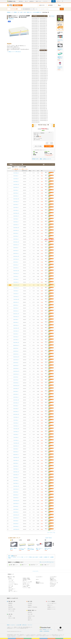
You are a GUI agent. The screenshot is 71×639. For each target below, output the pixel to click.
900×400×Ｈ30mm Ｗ (35, 60)
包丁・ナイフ (10, 557)
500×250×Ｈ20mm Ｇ (43, 28)
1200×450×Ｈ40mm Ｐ (43, 115)
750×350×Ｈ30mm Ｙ (43, 93)
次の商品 (54, 125)
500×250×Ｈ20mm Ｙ (43, 26)
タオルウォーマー (11, 581)
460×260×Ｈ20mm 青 (43, 25)
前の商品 (32, 125)
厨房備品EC (30, 605)
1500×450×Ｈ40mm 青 (16, 529)
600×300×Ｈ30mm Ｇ (35, 83)
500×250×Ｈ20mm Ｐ (35, 28)
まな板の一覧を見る (48, 537)
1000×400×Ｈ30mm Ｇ (43, 70)
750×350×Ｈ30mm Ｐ (35, 95)
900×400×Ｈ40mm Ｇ (43, 103)
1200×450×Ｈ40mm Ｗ (43, 113)
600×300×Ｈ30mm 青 (43, 83)
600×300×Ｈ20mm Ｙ (43, 35)
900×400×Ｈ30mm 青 (35, 63)
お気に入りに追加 (38, 146)
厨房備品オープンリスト (40, 583)
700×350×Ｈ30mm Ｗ (43, 88)
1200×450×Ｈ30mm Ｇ (35, 75)
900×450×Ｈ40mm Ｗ (43, 105)
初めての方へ (42, 5)
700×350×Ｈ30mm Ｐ (43, 90)
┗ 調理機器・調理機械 (26, 578)
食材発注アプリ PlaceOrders (32, 607)
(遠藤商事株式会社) (11, 18)
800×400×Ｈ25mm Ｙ (35, 56)
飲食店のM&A (10, 607)
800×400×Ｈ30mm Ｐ (43, 98)
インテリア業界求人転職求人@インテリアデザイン (56, 634)
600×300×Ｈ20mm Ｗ (35, 35)
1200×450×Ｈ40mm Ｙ (35, 115)
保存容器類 (10, 590)
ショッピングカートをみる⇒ (49, 164)
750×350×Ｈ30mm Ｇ (43, 95)
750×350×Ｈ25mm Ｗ (35, 51)
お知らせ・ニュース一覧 (54, 582)
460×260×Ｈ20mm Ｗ (43, 21)
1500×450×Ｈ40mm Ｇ (43, 120)
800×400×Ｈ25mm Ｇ (35, 58)
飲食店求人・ (44, 634)
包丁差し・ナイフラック (17, 557)
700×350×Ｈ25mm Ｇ (35, 50)
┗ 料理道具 (10, 578)
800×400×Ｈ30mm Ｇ (35, 100)
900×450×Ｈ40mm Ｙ (16, 477)
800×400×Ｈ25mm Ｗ (43, 55)
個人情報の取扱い (46, 631)
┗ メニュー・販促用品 (26, 585)
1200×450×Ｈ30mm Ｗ (43, 71)
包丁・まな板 (20, 12)
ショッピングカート (39, 576)
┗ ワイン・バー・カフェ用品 (27, 581)
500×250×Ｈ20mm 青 (35, 30)
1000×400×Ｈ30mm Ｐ (35, 70)
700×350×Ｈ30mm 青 (16, 428)
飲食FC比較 (30, 612)
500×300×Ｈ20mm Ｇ (35, 33)
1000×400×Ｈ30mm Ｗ (35, 68)
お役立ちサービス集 (31, 616)
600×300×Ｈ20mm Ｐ (35, 36)
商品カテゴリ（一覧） (11, 576)
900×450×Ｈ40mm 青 (43, 108)
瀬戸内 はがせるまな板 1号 (48, 549)
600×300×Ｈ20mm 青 (35, 38)
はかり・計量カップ (12, 588)
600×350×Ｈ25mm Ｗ (35, 43)
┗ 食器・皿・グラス (25, 584)
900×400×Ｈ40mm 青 (35, 105)
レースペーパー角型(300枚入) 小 (60, 49)
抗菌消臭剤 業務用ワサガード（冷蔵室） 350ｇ (60, 57)
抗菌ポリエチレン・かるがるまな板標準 (30, 549)
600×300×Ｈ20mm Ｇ (43, 36)
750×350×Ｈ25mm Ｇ (43, 53)
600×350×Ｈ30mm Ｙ (43, 85)
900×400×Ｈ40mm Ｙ (16, 463)
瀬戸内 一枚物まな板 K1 (13, 549)
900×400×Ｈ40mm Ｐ (35, 103)
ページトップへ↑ (35, 571)
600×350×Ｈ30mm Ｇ (16, 411)
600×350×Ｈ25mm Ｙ (43, 43)
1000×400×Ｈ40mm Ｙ (43, 110)
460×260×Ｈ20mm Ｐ (43, 23)
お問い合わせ (52, 586)
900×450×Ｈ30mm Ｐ (43, 65)
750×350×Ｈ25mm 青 (35, 55)
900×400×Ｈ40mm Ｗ (16, 460)
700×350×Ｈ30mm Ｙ (35, 90)
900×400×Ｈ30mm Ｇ (16, 325)
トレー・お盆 (11, 580)
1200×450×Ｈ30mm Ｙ (35, 73)
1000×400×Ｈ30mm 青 (35, 71)
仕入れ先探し (30, 603)
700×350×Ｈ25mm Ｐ (43, 48)
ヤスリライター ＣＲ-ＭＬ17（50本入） (60, 40)
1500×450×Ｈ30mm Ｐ (35, 78)
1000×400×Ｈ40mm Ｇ (16, 497)
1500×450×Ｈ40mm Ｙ (43, 118)
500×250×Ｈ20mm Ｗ (35, 26)
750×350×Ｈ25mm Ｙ (43, 51)
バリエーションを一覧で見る (53, 16)
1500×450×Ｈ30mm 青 (35, 80)
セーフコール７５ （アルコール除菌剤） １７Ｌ (60, 67)
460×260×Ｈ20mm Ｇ (35, 25)
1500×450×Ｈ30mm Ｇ (43, 78)
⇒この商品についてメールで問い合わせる (14, 51)
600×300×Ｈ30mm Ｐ (16, 394)
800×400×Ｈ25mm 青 (43, 58)
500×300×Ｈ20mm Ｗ (43, 30)
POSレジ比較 (30, 614)
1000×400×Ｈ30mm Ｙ (43, 68)
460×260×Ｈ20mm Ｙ (35, 23)
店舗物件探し (10, 603)
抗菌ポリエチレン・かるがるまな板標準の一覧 (34, 12)
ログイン (37, 579)
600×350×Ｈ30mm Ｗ (35, 85)
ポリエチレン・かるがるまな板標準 (22, 549)
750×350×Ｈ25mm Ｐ (35, 53)
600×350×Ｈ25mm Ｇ (43, 45)
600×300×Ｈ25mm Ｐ (43, 40)
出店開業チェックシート (51, 607)
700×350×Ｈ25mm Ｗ (43, 46)
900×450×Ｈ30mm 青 (16, 342)
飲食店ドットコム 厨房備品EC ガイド (15, 562)
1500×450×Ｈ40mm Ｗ (35, 118)
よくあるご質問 (52, 585)
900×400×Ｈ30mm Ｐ (16, 322)
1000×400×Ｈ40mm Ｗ (35, 110)
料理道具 (15, 12)
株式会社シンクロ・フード (47, 629)
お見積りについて (53, 579)
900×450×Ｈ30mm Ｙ (35, 65)
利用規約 (41, 631)
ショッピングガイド (53, 576)
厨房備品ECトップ (9, 12)
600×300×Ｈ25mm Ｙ (35, 40)
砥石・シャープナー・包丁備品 (27, 557)
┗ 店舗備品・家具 (25, 586)
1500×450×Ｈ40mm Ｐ (35, 120)
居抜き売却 (10, 605)
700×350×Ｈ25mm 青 (43, 50)
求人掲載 (9, 616)
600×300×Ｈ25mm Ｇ (35, 41)
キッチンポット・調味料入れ (13, 584)
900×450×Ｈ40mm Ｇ (35, 108)
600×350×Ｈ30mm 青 (35, 88)
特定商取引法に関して (53, 580)
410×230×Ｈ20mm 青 (35, 21)
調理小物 (10, 587)
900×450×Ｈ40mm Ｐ (16, 480)
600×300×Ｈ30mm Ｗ (43, 80)
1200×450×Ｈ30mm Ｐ (43, 73)
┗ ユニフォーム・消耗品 (26, 587)
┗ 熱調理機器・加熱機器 (26, 579)
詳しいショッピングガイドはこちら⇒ (47, 562)
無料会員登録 (53, 1)
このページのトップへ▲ (51, 532)
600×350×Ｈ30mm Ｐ (16, 408)
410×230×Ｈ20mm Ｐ (35, 20)
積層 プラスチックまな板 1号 (39, 549)
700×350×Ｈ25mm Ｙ (35, 48)
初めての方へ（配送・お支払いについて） (42, 158)
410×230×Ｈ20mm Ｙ (43, 18)
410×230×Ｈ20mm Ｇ (43, 20)
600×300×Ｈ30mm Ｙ (16, 391)
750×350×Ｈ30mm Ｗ (35, 93)
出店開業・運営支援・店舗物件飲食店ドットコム (20, 634)
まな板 (25, 12)
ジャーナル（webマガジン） (52, 603)
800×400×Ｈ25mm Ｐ (43, 56)
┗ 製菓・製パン (24, 580)
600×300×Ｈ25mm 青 (43, 41)
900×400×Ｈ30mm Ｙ (43, 60)
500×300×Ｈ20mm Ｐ (43, 31)
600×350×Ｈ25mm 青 (35, 46)
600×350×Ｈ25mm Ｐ (35, 45)
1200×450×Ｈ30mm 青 (43, 75)
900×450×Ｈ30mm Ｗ (43, 63)
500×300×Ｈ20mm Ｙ (35, 31)
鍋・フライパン (11, 579)
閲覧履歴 (50, 5)
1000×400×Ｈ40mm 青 (35, 113)
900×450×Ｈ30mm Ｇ (16, 339)
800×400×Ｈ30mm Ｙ (35, 98)
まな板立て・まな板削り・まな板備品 (41, 557)
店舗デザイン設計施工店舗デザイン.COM (32, 634)
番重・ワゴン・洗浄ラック (13, 591)
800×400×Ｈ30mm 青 (43, 100)
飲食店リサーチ (49, 605)
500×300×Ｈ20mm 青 (43, 33)
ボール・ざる (11, 585)
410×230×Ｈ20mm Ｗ (35, 18)
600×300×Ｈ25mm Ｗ (43, 38)
